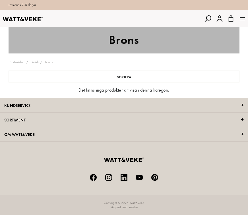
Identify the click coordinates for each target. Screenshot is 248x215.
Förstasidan (16, 62)
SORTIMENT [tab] (15, 120)
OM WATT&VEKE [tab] (19, 134)
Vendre (133, 207)
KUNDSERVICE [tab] (17, 105)
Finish (34, 62)
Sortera (124, 77)
